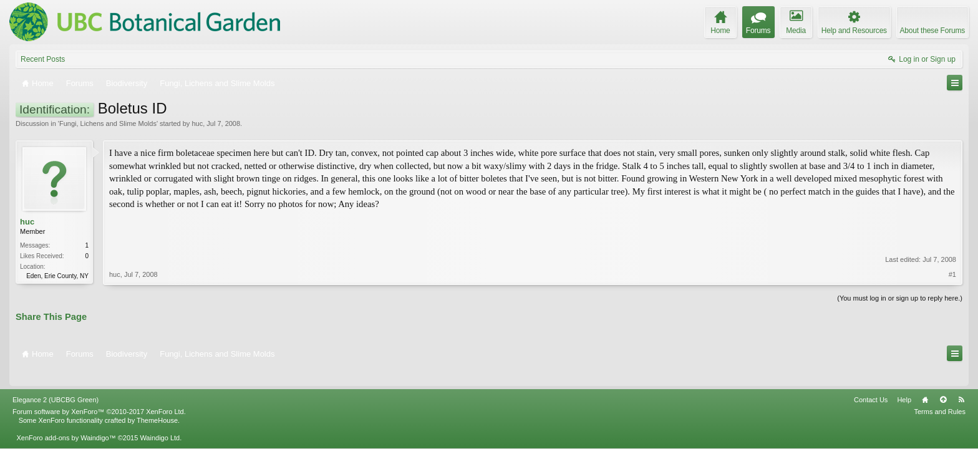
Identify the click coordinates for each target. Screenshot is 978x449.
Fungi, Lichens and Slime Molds (108, 123)
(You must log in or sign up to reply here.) (899, 297)
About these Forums (932, 30)
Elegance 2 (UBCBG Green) (55, 382)
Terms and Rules (940, 394)
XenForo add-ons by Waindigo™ (65, 420)
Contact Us (871, 382)
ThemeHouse (157, 403)
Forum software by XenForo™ (99, 394)
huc (197, 123)
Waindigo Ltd (160, 420)
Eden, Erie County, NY (57, 276)
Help (904, 382)
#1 (952, 234)
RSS (961, 382)
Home (925, 382)
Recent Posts (43, 59)
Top (943, 382)
